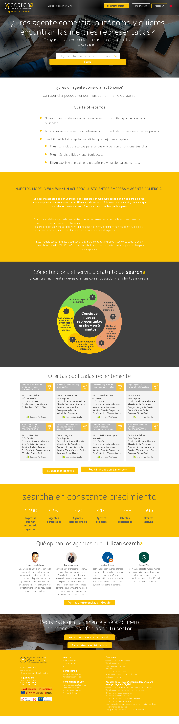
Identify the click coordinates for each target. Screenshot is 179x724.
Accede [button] (158, 5)
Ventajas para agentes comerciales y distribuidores (127, 700)
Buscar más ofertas (60, 471)
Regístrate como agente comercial (89, 637)
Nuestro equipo (69, 673)
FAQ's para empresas (114, 687)
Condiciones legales (71, 697)
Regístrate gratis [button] (115, 5)
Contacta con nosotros (72, 683)
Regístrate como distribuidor (89, 650)
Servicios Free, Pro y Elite (60, 5)
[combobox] (82, 59)
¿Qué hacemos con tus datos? (75, 694)
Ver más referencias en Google (89, 602)
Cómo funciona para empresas (118, 670)
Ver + (49, 387)
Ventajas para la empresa (116, 673)
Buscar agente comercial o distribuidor (121, 684)
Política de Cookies (70, 703)
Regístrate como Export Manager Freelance (123, 708)
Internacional (111, 678)
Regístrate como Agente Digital (118, 711)
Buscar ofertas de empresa (116, 716)
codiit (45, 682)
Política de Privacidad (72, 700)
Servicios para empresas (115, 675)
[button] (172, 6)
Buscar (120, 59)
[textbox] (82, 59)
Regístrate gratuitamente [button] (106, 471)
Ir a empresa (141, 5)
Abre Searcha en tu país (72, 686)
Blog (65, 675)
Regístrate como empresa (116, 681)
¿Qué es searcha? (70, 670)
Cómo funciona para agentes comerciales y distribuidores (129, 697)
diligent (38, 682)
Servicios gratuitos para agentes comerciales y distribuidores (131, 713)
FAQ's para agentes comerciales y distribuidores (125, 719)
